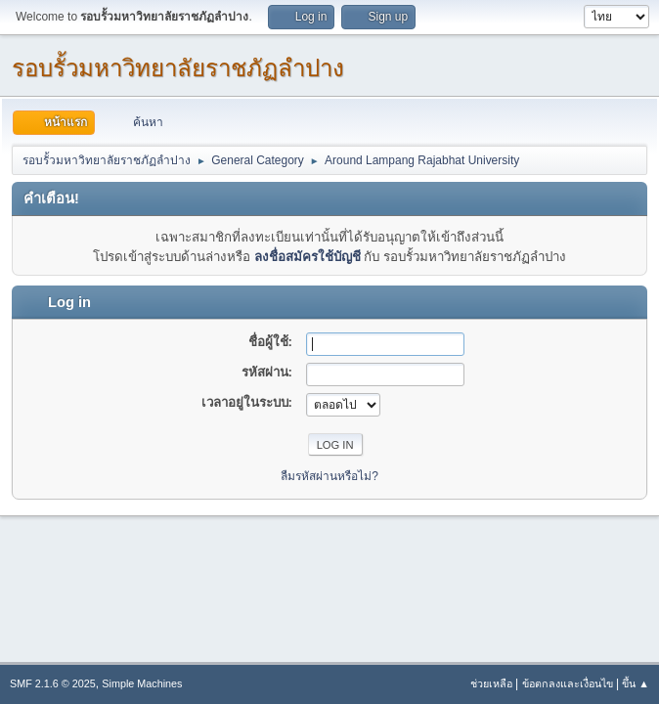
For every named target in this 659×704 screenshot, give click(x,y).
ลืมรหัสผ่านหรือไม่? (329, 476)
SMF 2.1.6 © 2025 (53, 683)
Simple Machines (142, 683)
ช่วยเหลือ (491, 683)
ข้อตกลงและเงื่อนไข (567, 683)
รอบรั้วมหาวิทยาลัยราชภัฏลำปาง (178, 68)
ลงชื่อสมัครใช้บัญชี (307, 256)
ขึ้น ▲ (635, 683)
